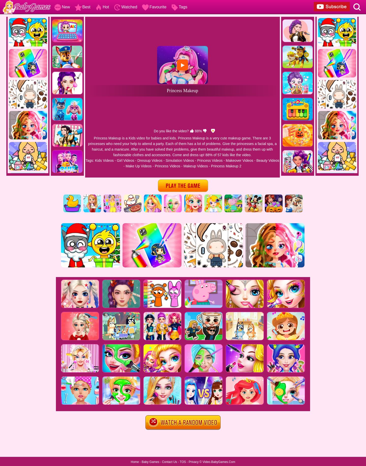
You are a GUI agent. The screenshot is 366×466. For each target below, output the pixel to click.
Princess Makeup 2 (226, 166)
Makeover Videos (239, 160)
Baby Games (150, 462)
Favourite (154, 7)
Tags (179, 7)
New (62, 7)
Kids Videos (104, 160)
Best (82, 7)
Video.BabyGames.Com (219, 462)
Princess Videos (210, 160)
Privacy (194, 462)
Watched (125, 7)
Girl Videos (125, 160)
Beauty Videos (267, 160)
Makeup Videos (196, 166)
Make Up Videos (138, 166)
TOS (183, 462)
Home (135, 462)
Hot (102, 7)
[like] (192, 131)
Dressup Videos (149, 160)
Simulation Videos (179, 160)
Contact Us (169, 462)
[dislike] (205, 131)
